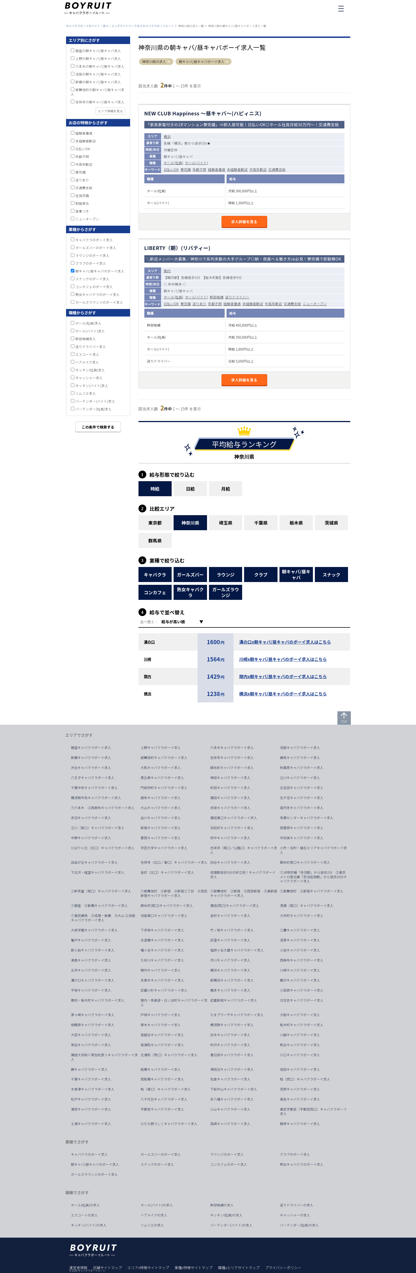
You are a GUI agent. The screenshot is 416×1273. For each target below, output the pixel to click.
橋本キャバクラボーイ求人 (230, 990)
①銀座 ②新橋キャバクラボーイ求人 (99, 905)
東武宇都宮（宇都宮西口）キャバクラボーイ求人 (313, 1111)
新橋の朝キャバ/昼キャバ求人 (98, 81)
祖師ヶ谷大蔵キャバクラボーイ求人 (237, 950)
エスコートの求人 (84, 1215)
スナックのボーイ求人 (93, 278)
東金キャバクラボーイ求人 (300, 1099)
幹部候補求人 (86, 338)
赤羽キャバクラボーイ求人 (91, 818)
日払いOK (171, 169)
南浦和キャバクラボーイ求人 (162, 1045)
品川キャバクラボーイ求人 (161, 818)
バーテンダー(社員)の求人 (299, 1225)
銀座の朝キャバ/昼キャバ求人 (98, 50)
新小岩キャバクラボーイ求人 (93, 950)
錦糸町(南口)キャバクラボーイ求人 (167, 905)
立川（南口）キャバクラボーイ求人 (98, 828)
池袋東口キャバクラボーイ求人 (164, 915)
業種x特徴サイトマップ (194, 1267)
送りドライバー (237, 296)
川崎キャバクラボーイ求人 (300, 970)
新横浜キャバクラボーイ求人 (232, 980)
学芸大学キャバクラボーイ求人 (164, 848)
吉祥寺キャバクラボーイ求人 (232, 757)
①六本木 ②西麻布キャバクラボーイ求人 (103, 807)
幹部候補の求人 (222, 1205)
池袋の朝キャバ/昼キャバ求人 (98, 74)
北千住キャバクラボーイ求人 (301, 797)
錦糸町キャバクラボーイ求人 (232, 767)
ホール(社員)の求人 (85, 1205)
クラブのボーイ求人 (91, 263)
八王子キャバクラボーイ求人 (93, 777)
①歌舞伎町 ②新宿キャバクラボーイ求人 (312, 891)
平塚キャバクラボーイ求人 (91, 990)
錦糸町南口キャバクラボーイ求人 (305, 862)
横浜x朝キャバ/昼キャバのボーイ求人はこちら (283, 694)
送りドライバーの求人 (296, 1205)
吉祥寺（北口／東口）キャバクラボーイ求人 (174, 862)
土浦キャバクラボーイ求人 (91, 1123)
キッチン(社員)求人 (90, 369)
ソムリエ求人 (86, 393)
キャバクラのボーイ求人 (94, 239)
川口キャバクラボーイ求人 (300, 1055)
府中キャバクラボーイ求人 (230, 838)
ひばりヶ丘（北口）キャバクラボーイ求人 (103, 848)
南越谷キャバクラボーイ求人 (162, 1035)
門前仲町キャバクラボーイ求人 (164, 787)
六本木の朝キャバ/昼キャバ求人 (100, 66)
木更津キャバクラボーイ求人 (93, 1089)
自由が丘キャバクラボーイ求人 (94, 862)
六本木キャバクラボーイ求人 (232, 747)
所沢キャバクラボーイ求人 (230, 1045)
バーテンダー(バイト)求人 (95, 401)
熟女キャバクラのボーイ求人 (98, 294)
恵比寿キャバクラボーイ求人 (162, 777)
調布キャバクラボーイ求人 (161, 797)
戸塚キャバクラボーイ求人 (161, 1014)
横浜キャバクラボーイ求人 (230, 970)
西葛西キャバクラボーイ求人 (301, 828)
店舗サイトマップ (107, 1267)
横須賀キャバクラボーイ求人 (232, 1025)
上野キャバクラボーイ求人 (161, 747)
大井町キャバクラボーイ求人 (301, 915)
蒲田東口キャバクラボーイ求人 (233, 818)
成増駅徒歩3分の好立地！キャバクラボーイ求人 (243, 874)
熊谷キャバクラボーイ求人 (300, 1045)
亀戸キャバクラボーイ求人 (91, 940)
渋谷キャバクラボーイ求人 (91, 767)
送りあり (199, 303)
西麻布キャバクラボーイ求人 (301, 960)
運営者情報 (78, 1267)
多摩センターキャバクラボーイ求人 (307, 818)
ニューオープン (315, 303)
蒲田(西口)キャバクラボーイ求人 (234, 905)
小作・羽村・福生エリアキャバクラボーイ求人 (313, 850)
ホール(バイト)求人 (90, 330)
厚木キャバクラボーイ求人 (161, 1025)
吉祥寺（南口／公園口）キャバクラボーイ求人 (243, 850)
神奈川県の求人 (154, 61)
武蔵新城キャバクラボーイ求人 (233, 1000)
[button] (169, 62)
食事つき (82, 211)
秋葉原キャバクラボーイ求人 (301, 767)
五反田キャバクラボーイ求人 (301, 787)
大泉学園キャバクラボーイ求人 (94, 930)
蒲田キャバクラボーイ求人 (230, 797)
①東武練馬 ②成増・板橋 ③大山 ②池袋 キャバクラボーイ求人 (105, 917)
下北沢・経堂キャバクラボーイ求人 (98, 872)
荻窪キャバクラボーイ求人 (230, 940)
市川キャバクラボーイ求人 (230, 960)
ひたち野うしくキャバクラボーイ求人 (169, 1123)
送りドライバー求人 (91, 346)
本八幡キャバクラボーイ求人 (232, 1099)
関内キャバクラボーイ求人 (161, 970)
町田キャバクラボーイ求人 (230, 787)
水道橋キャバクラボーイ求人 (162, 940)
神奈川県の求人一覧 (191, 26)
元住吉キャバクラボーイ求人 (301, 1000)
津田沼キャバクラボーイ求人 (232, 1069)
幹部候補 (217, 296)
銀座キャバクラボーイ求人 (91, 747)
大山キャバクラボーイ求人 (161, 807)
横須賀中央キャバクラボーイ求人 (96, 797)
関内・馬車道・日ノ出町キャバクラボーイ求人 (174, 1002)
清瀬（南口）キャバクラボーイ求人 (307, 905)
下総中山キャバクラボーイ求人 (233, 1089)
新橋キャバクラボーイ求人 (91, 757)
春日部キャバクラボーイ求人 (232, 1055)
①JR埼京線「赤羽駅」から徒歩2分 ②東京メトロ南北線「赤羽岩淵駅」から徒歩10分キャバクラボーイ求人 (313, 876)
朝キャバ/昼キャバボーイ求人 (202, 61)
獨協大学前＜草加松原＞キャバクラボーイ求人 (104, 1057)
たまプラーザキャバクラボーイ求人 (237, 1014)
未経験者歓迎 (237, 169)
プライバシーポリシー (283, 1267)
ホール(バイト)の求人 (157, 1205)
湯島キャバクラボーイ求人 (91, 960)
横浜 (167, 136)
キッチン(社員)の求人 (226, 1215)
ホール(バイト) (196, 162)
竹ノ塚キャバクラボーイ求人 (232, 930)
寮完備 (186, 169)
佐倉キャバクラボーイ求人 (230, 1079)
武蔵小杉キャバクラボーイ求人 (164, 990)
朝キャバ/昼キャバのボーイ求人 (100, 271)
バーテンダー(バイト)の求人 (231, 1225)
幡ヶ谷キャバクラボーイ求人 (162, 950)
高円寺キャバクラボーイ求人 (301, 807)
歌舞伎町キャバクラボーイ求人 (164, 757)
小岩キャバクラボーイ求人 (300, 950)
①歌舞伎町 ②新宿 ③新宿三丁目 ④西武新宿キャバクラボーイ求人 (174, 893)
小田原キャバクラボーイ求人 (301, 990)
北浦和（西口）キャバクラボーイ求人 (169, 1055)
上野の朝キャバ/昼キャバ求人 (98, 58)
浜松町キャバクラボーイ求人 (232, 828)
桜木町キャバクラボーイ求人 (301, 1025)
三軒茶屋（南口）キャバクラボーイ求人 (101, 891)
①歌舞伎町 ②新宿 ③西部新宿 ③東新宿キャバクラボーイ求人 (243, 893)
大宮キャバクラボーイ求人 (91, 1035)
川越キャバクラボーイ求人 (300, 1035)
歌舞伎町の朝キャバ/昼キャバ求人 (98, 91)
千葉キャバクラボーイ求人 (91, 1079)
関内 (167, 270)
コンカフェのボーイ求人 (94, 286)
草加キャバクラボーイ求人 (91, 1045)
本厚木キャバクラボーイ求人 (162, 980)
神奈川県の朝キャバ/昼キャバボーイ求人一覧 (237, 26)
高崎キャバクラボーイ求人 (230, 1123)
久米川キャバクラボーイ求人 (162, 960)
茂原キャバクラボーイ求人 (300, 1089)
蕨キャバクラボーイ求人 (89, 1069)
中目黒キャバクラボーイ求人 (301, 838)
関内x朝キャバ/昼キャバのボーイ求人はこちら (283, 676)
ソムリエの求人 (152, 1225)
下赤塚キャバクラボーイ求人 (162, 930)
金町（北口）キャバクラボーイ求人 (167, 872)
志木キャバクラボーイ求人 (230, 1035)
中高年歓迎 (258, 169)
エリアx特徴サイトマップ (148, 1267)
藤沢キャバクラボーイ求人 (300, 980)
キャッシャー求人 (89, 377)
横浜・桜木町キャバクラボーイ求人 (98, 1000)
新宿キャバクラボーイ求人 (161, 828)
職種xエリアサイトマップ (239, 1267)
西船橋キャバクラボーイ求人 (162, 1079)
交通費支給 (277, 169)
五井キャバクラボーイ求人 (91, 970)
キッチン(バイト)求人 (92, 385)
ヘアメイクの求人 (154, 1215)
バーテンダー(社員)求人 (94, 409)
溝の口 (149, 642)
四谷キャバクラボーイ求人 (230, 862)
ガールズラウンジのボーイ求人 (99, 302)
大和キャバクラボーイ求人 (161, 767)
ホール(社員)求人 (88, 323)
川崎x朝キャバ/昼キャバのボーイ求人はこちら (283, 659)
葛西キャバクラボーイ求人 (161, 838)
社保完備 (82, 195)
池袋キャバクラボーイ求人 (300, 747)
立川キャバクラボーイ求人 (300, 777)
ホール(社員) (173, 162)
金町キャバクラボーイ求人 (230, 915)
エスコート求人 (87, 354)
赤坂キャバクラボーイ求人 (230, 807)
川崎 (147, 659)
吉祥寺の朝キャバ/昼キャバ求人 (100, 101)
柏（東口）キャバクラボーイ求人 (166, 1089)
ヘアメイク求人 (87, 362)
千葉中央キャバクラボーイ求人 (94, 787)
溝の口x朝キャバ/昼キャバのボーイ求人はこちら (285, 642)
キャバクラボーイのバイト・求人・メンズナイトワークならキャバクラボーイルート (120, 26)
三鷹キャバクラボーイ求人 (300, 930)
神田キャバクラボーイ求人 (230, 777)
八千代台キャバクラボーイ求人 (164, 1099)
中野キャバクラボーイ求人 (91, 838)
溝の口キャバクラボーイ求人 (93, 980)
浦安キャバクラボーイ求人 (91, 1109)
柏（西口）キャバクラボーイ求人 (305, 1079)
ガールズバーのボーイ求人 (96, 247)
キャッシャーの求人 (295, 1215)
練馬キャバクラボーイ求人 (300, 757)
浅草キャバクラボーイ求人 (300, 940)
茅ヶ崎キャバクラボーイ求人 (93, 1014)
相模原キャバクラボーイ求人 (93, 1025)
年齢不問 (199, 169)
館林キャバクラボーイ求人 (300, 1123)
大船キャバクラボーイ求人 (300, 1014)
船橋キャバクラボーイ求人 (161, 1069)
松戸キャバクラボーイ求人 (91, 1099)
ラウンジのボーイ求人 (93, 255)
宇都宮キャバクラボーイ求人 (162, 1109)
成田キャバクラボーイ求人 (300, 1069)
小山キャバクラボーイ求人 (230, 1109)
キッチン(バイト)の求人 (89, 1225)
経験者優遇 (216, 169)
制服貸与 (82, 203)
